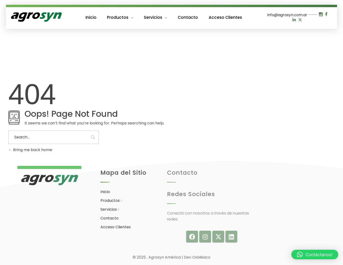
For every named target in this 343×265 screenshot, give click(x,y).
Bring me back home (30, 150)
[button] (314, 254)
